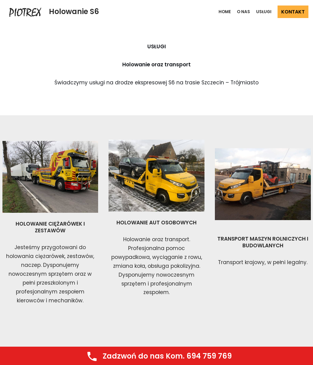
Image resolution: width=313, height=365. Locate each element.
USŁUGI (263, 12)
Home (225, 12)
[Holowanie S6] (52, 12)
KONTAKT (293, 11)
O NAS (243, 12)
